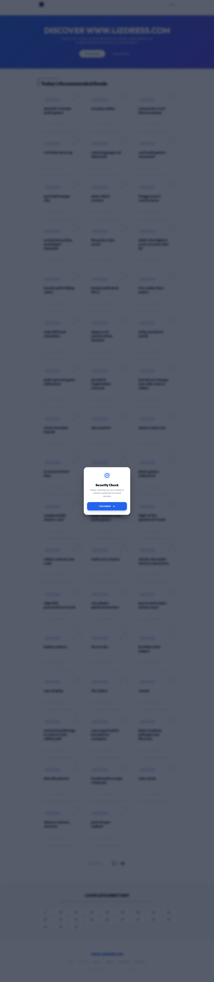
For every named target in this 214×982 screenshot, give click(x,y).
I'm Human (107, 506)
